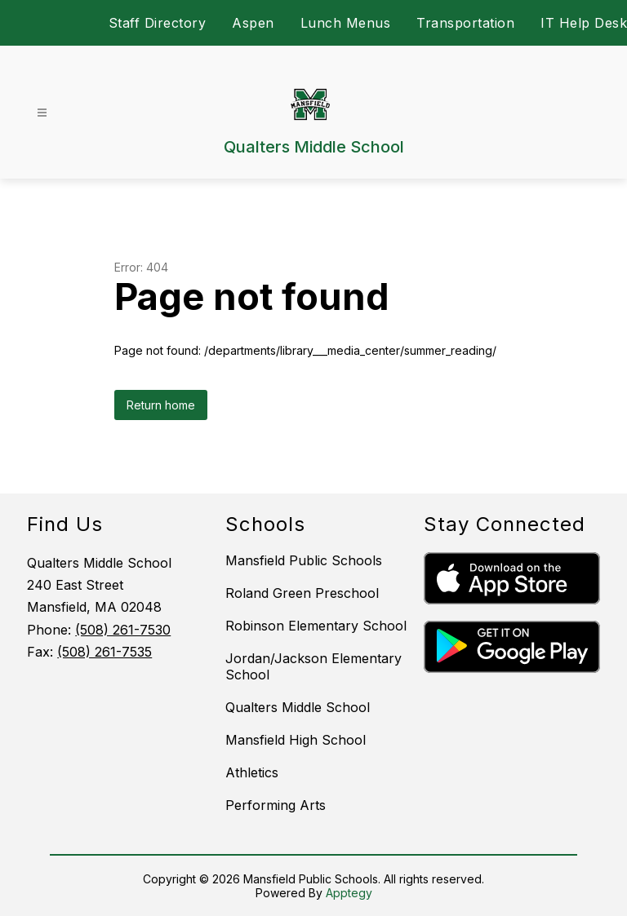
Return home (161, 405)
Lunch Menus (345, 23)
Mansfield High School (295, 740)
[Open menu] (42, 113)
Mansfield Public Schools (303, 560)
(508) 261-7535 (104, 652)
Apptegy (349, 893)
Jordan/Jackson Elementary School (313, 666)
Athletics (251, 772)
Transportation (465, 23)
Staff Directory (158, 23)
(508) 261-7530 (123, 630)
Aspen (253, 23)
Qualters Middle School (297, 707)
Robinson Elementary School (316, 625)
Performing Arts (275, 805)
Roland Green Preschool (302, 593)
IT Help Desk (583, 23)
